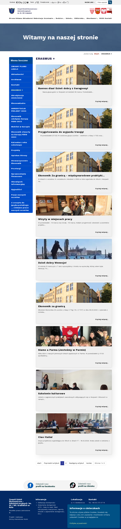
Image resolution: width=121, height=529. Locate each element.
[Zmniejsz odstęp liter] (62, 2)
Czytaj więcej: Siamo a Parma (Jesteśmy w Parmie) (101, 363)
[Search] (102, 2)
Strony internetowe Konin (18, 519)
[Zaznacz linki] (36, 2)
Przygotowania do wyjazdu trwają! (61, 132)
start (39, 463)
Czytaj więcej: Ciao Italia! (101, 450)
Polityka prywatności (78, 523)
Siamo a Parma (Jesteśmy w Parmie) (62, 350)
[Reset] (68, 2)
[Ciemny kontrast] (21, 2)
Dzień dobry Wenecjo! (52, 262)
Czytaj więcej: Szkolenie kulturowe (101, 407)
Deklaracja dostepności (46, 502)
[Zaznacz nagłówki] (38, 2)
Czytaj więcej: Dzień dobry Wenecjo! (101, 276)
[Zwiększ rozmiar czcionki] (55, 2)
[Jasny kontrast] (23, 2)
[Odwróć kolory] (17, 2)
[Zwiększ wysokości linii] (60, 2)
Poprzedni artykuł (51, 463)
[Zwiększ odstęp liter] (66, 2)
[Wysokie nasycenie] (27, 2)
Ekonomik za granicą (51, 306)
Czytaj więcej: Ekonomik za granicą (101, 319)
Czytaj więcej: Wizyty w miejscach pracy (101, 232)
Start (96, 54)
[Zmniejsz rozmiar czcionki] (51, 2)
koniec (89, 463)
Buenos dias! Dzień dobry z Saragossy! (63, 88)
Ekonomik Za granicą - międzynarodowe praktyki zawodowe (70, 175)
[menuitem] (90, 2)
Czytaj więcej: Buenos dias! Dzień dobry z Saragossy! (101, 101)
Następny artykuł (76, 463)
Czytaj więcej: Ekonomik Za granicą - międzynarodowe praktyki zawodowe (102, 189)
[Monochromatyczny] (19, 2)
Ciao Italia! (45, 437)
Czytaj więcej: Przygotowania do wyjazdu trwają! (101, 145)
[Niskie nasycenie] (25, 2)
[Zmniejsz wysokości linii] (57, 2)
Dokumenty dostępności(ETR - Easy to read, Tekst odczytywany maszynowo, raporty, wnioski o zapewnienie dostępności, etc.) (51, 509)
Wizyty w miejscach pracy (55, 219)
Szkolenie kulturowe (51, 393)
